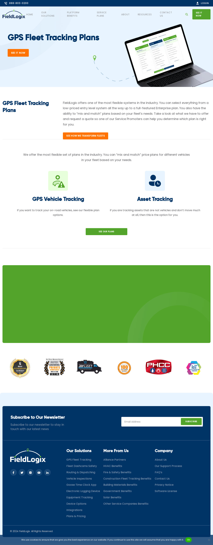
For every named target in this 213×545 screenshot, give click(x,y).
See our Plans (106, 232)
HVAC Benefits (112, 467)
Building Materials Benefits (120, 486)
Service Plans (110, 14)
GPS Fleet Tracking (78, 461)
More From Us (115, 452)
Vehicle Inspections (79, 480)
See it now (201, 14)
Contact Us (166, 14)
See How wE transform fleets (86, 137)
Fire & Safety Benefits (117, 474)
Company (164, 452)
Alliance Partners (114, 461)
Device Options (76, 505)
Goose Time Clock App (81, 486)
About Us (161, 461)
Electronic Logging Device (83, 492)
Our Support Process (168, 467)
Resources (146, 14)
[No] (209, 540)
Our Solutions (57, 14)
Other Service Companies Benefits (125, 505)
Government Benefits (117, 492)
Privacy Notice (164, 486)
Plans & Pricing (76, 518)
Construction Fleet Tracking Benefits (127, 480)
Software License (166, 492)
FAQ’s (158, 474)
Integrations (74, 511)
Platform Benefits (84, 14)
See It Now (18, 52)
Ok (188, 540)
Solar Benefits (112, 499)
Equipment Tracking (79, 499)
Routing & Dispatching (80, 474)
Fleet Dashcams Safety (81, 467)
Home (38, 14)
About (129, 14)
